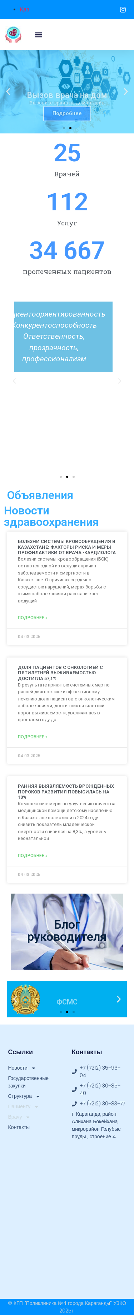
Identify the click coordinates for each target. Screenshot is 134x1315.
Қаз (24, 9)
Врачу (19, 1117)
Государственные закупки (28, 1082)
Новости (22, 1068)
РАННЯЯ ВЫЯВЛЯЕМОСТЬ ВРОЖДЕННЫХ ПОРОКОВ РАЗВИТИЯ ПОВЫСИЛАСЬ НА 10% (66, 791)
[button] (38, 34)
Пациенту (23, 1106)
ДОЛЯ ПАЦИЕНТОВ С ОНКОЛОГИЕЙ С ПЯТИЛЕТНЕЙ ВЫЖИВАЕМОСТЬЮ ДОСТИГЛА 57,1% (60, 673)
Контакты (19, 1127)
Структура (24, 1096)
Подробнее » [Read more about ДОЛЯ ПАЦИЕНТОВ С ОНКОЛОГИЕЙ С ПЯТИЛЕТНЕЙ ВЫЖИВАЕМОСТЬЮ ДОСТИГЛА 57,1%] (33, 736)
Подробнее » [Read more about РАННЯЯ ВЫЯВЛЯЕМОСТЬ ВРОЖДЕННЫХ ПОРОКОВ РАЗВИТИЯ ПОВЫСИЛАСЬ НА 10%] (33, 855)
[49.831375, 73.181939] (67, 1208)
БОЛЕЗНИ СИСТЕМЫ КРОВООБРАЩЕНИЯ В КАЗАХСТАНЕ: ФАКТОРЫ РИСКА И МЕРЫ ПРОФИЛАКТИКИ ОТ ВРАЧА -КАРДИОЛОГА (67, 547)
